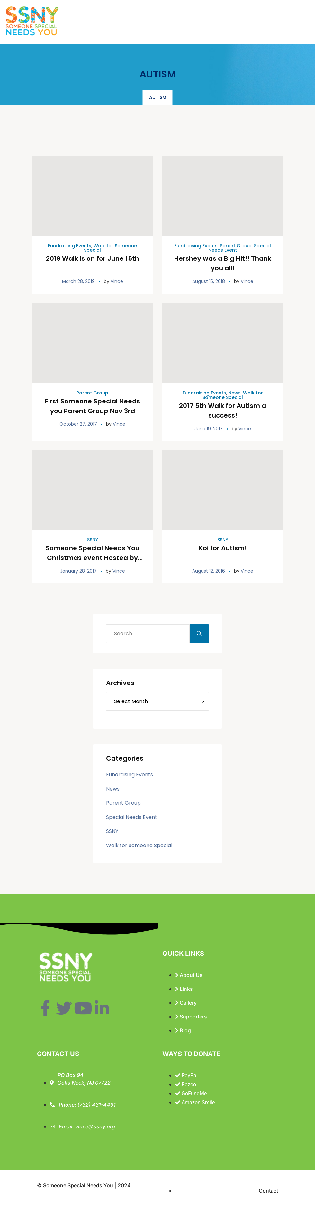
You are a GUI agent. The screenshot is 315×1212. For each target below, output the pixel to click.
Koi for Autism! (223, 548)
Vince (117, 281)
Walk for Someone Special (110, 247)
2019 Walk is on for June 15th (92, 258)
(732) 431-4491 (96, 1104)
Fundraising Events (69, 245)
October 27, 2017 (78, 424)
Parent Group (236, 245)
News (234, 393)
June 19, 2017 (208, 428)
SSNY (92, 540)
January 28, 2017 (78, 571)
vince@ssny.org (95, 1126)
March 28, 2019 (78, 281)
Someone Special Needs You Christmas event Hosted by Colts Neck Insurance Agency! (92, 558)
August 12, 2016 (208, 571)
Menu (304, 22)
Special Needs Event (131, 817)
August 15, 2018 (208, 281)
